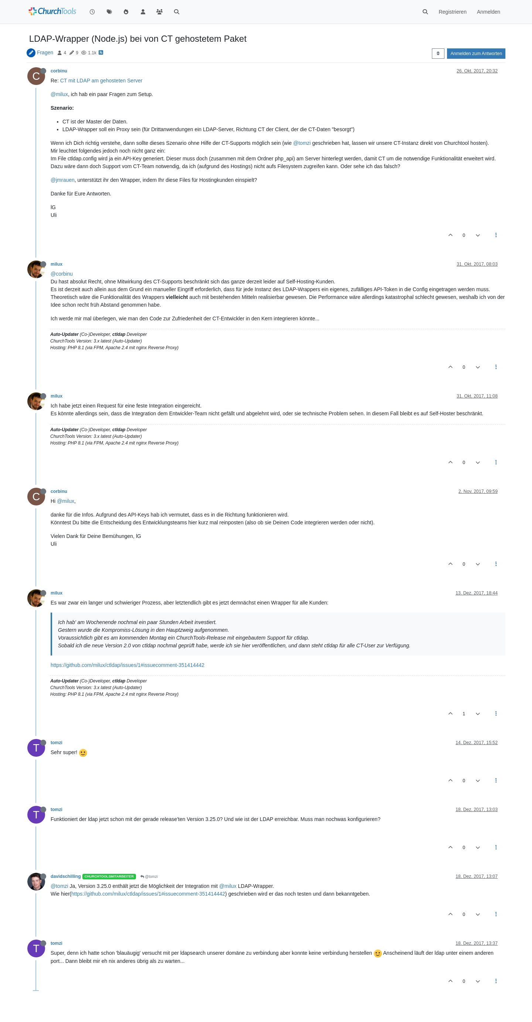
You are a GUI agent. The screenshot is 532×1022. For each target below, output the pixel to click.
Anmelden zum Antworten (476, 53)
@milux (59, 94)
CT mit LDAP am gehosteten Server (101, 81)
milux (56, 264)
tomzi (56, 742)
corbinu (59, 71)
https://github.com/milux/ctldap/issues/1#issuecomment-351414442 (127, 665)
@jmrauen (63, 180)
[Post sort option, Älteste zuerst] (438, 53)
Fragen (45, 52)
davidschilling (66, 876)
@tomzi (302, 143)
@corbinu (62, 274)
